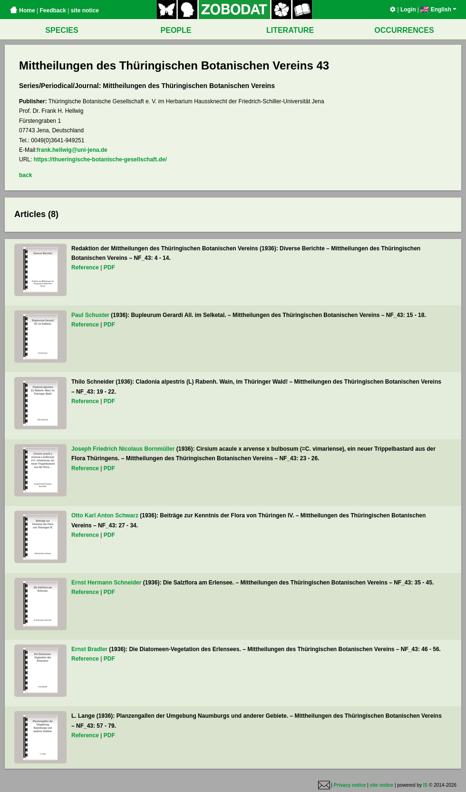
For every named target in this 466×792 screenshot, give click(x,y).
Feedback (52, 10)
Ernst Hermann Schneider (106, 582)
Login (408, 9)
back (25, 175)
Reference (85, 267)
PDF (109, 267)
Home (22, 10)
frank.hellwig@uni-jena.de (72, 150)
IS (425, 785)
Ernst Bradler (89, 649)
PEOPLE (176, 30)
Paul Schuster (90, 315)
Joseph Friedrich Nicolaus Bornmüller (123, 449)
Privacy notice (350, 785)
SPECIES (61, 30)
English (438, 9)
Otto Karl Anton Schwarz (104, 515)
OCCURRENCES (404, 30)
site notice (85, 10)
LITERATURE (290, 30)
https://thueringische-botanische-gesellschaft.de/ (100, 159)
